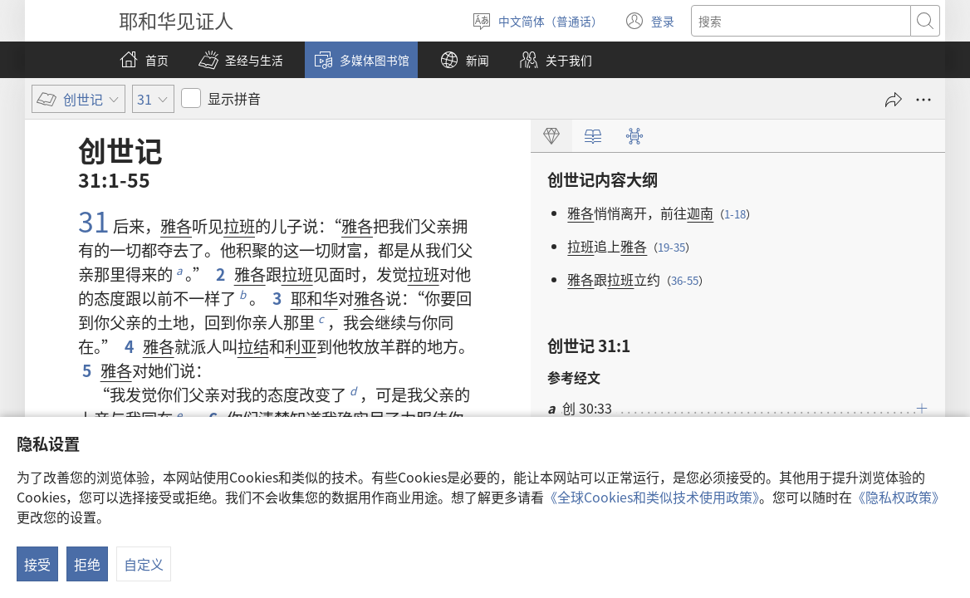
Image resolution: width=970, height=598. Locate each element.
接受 (37, 564)
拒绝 (87, 564)
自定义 (144, 564)
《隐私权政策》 (898, 497)
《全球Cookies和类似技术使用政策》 (651, 497)
